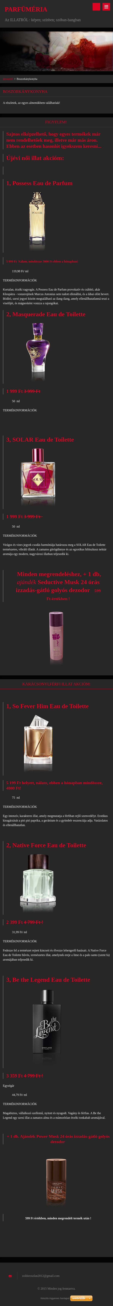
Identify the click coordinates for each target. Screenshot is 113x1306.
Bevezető (8, 79)
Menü (106, 6)
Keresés (96, 6)
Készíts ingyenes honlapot (55, 1298)
